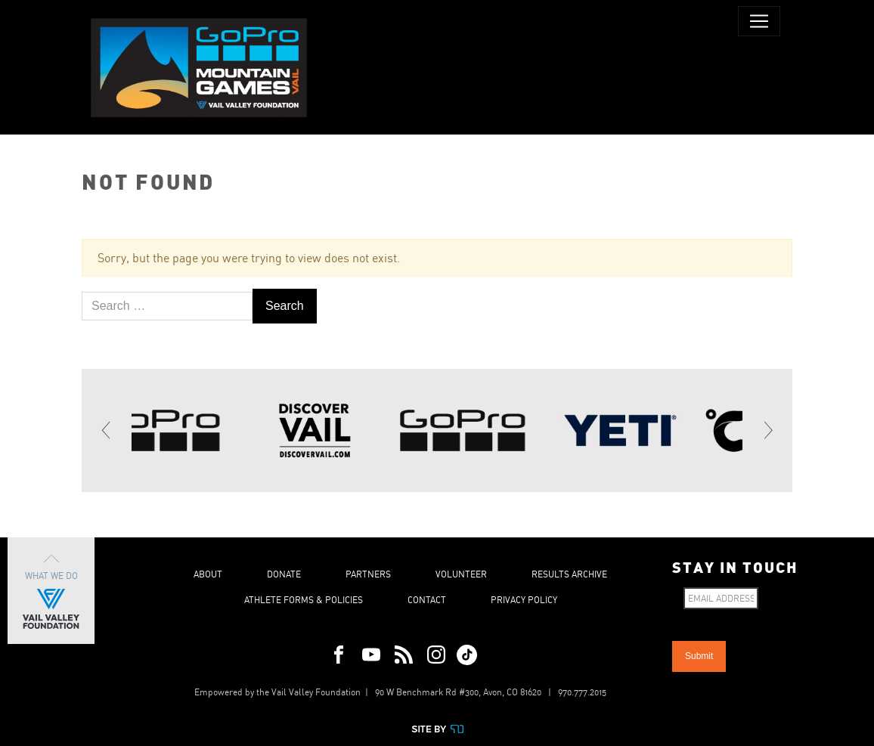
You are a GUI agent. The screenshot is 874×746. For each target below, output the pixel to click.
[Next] (767, 430)
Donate (284, 574)
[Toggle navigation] (759, 21)
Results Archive (569, 574)
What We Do (51, 591)
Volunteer (461, 574)
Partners (368, 574)
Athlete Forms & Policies (303, 599)
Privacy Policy (524, 599)
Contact (427, 599)
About (208, 574)
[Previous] (106, 430)
